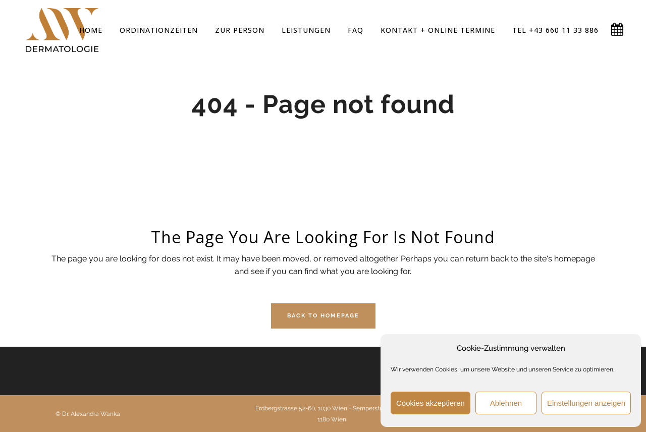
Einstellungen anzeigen (586, 403)
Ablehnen (506, 403)
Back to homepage (323, 315)
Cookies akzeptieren (430, 403)
